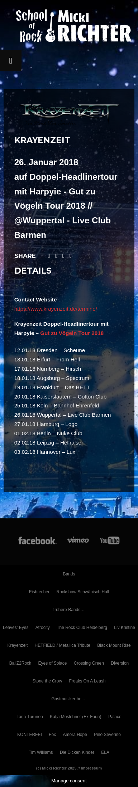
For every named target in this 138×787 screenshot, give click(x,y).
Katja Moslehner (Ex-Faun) (75, 716)
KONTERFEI (29, 734)
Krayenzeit (17, 645)
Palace (115, 716)
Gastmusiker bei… (69, 698)
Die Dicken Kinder (77, 752)
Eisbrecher (39, 591)
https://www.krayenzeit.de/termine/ (55, 309)
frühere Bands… (69, 609)
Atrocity (42, 627)
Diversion (120, 663)
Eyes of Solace (52, 663)
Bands (69, 574)
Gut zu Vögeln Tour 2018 (72, 333)
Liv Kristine (124, 627)
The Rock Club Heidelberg (82, 627)
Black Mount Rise (113, 645)
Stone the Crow (47, 681)
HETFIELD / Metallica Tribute (62, 645)
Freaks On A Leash (87, 681)
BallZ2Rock (20, 663)
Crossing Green (89, 663)
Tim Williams (41, 752)
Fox (52, 734)
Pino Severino (107, 734)
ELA (105, 752)
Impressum (91, 768)
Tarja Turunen (29, 716)
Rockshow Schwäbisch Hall (82, 591)
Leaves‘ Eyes (15, 627)
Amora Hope (75, 734)
